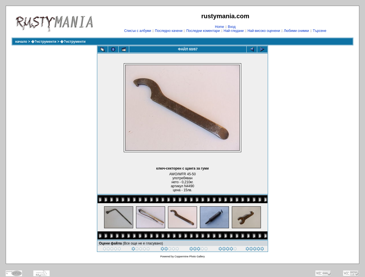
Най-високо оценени (264, 31)
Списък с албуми (137, 31)
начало (21, 42)
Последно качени (168, 31)
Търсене (319, 31)
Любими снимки (296, 31)
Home (219, 27)
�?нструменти (43, 42)
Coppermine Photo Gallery (190, 256)
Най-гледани (234, 31)
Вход (232, 27)
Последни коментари (203, 31)
